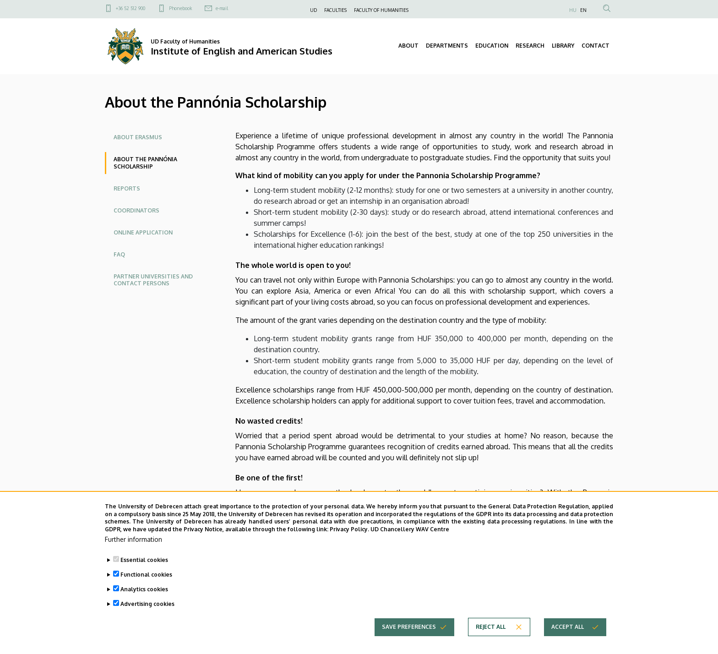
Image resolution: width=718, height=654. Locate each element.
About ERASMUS (138, 137)
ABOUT (408, 45)
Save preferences (409, 640)
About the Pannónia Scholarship (145, 163)
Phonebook (180, 8)
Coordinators (136, 210)
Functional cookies (146, 587)
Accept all (567, 640)
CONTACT (595, 45)
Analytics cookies (144, 602)
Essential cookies (144, 573)
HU (573, 10)
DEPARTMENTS (447, 45)
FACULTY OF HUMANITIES (381, 10)
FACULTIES (335, 10)
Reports (127, 188)
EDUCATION (491, 45)
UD (313, 10)
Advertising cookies (147, 617)
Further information (133, 552)
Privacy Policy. (349, 542)
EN (583, 10)
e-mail (222, 8)
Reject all (491, 640)
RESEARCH (530, 45)
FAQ (119, 254)
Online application (143, 232)
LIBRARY (563, 45)
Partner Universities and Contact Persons (153, 280)
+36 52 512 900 (130, 8)
